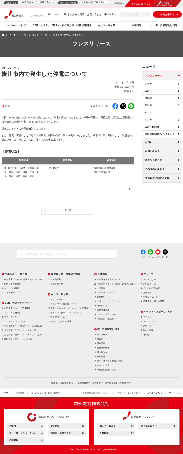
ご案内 (26, 426)
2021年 (148, 120)
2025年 (148, 91)
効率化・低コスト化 (67, 433)
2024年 (148, 98)
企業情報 (137, 25)
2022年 (148, 112)
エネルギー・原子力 (16, 25)
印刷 (7, 106)
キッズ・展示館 (106, 25)
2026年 (148, 84)
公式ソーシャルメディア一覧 (154, 257)
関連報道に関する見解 (157, 178)
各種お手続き (167, 14)
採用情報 (19, 393)
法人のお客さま (158, 427)
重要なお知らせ (153, 160)
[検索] (146, 14)
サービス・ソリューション (26, 433)
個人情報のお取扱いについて (96, 393)
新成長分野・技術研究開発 (76, 25)
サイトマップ (175, 393)
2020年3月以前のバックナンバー (160, 134)
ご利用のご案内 (154, 393)
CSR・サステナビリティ (46, 25)
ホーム (8, 35)
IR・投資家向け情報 (166, 25)
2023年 (148, 105)
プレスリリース (39, 35)
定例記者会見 (152, 151)
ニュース (56, 14)
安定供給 (67, 426)
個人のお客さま (116, 427)
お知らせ (150, 142)
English (112, 14)
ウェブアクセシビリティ (128, 393)
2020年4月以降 (152, 127)
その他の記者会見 (155, 169)
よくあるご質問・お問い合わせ (84, 14)
